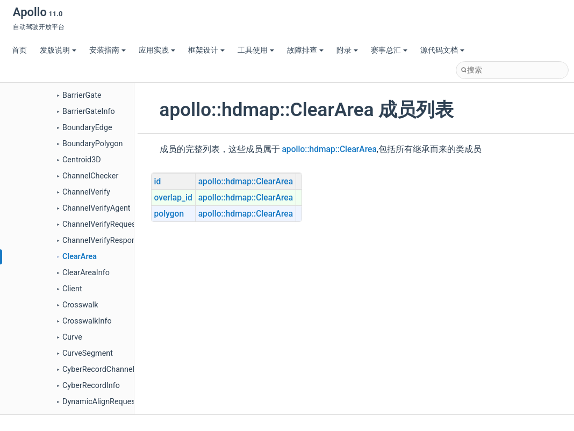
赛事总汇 (389, 50)
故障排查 (305, 50)
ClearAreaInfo (86, 272)
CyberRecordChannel (98, 369)
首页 (19, 50)
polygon (169, 214)
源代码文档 (442, 50)
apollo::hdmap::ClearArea (329, 149)
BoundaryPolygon (92, 143)
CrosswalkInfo (87, 321)
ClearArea (79, 256)
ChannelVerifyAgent (96, 208)
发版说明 (58, 50)
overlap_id (173, 198)
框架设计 (206, 50)
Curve (72, 337)
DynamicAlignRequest (100, 401)
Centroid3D (81, 159)
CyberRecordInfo (91, 385)
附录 (347, 50)
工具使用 (256, 50)
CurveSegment (87, 353)
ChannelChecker (90, 176)
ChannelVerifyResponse (103, 240)
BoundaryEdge (87, 127)
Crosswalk (80, 305)
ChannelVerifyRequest (100, 224)
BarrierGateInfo (88, 111)
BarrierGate (82, 95)
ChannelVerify (86, 192)
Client (72, 288)
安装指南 (107, 50)
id (157, 181)
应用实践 (157, 50)
